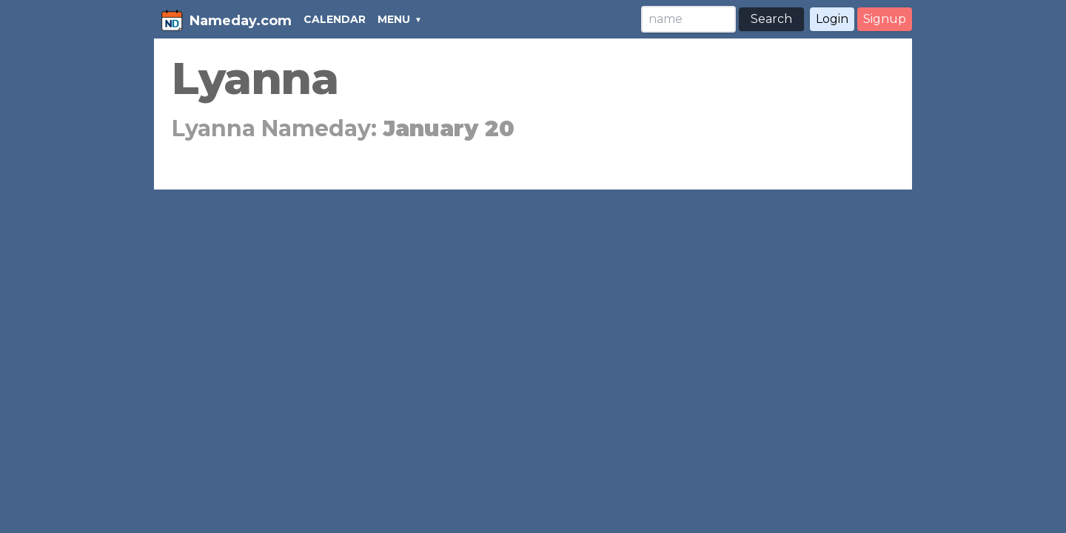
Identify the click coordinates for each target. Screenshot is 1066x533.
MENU (394, 19)
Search (771, 19)
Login (832, 19)
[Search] (688, 19)
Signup (884, 19)
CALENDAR (335, 19)
